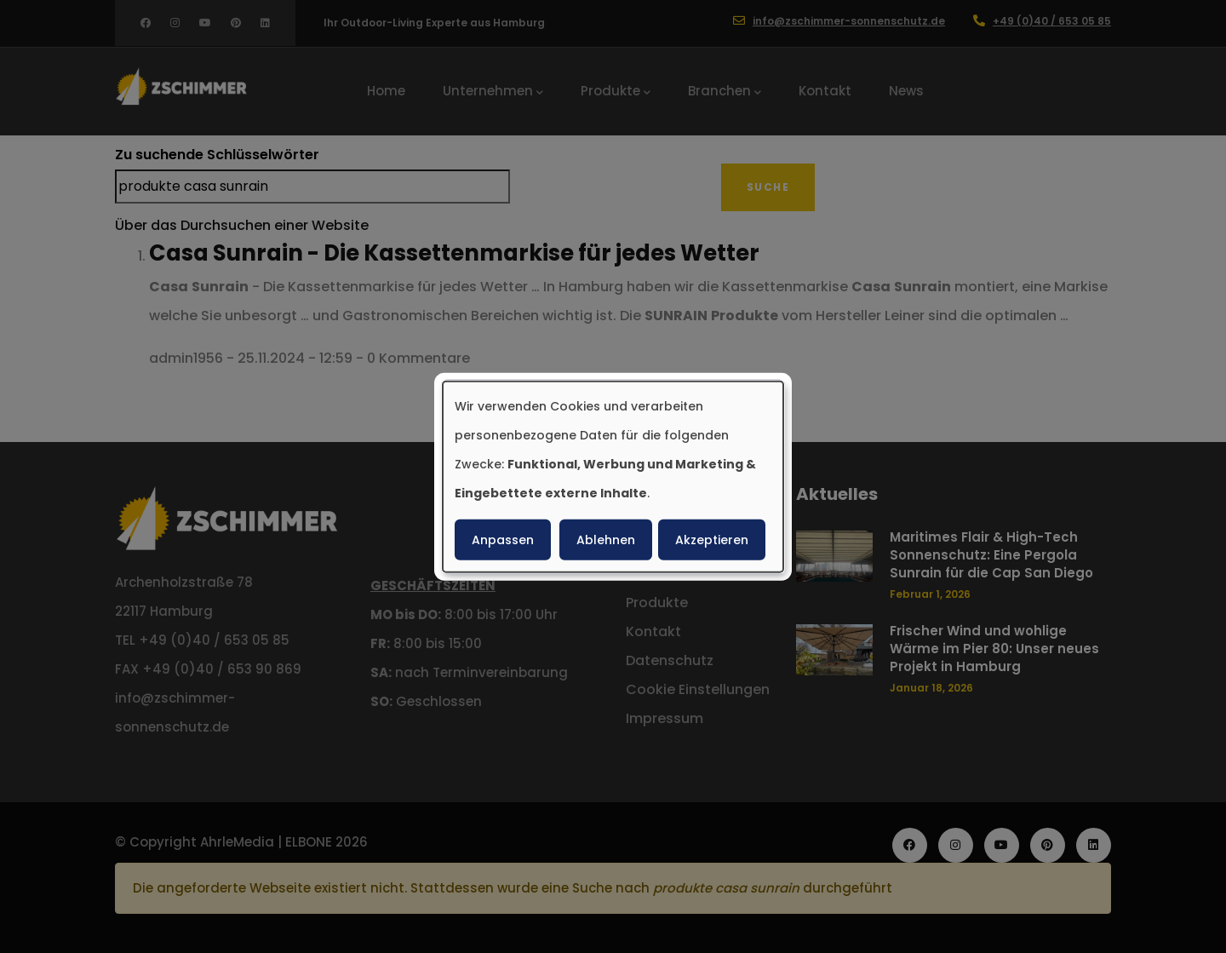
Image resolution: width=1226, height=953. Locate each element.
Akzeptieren (711, 539)
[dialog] (613, 476)
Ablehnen (605, 539)
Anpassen (503, 539)
